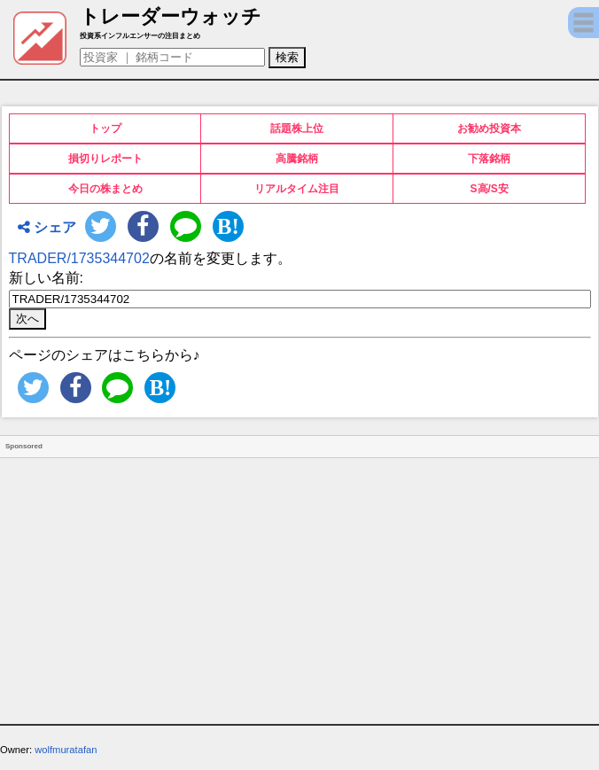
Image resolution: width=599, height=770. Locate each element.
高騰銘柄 (297, 158)
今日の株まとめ (105, 189)
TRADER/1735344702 (79, 258)
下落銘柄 (489, 158)
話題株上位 (296, 128)
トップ (105, 128)
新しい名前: (46, 277)
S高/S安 (490, 189)
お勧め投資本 (489, 128)
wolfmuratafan (66, 749)
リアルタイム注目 (296, 189)
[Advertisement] (299, 582)
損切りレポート (105, 158)
